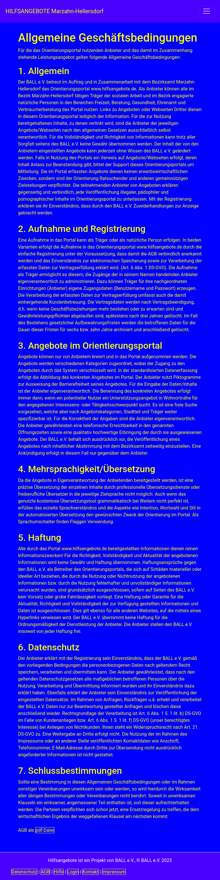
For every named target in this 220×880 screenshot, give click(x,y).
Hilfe (58, 872)
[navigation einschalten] (207, 11)
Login (72, 872)
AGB (45, 872)
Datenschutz (24, 872)
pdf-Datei (45, 830)
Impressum (113, 872)
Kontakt (90, 872)
